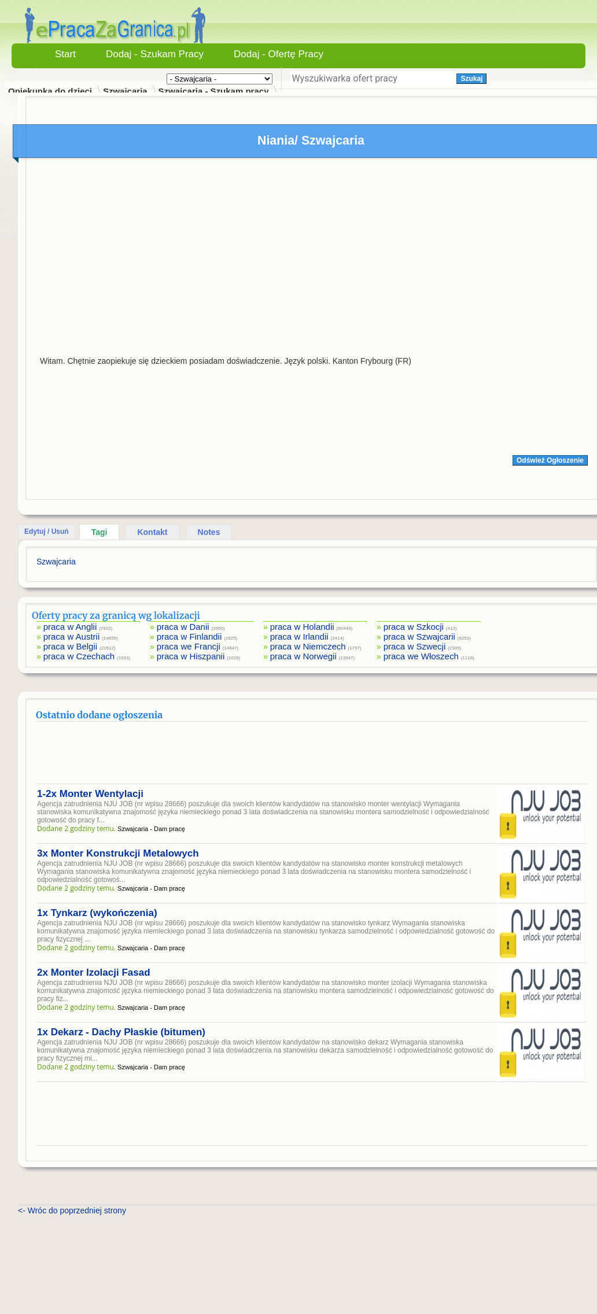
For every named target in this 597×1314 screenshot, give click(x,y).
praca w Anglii (70, 627)
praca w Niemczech (308, 646)
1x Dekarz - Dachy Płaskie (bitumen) (121, 1032)
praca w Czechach (79, 656)
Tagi (99, 532)
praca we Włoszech (421, 656)
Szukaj (471, 79)
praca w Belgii (70, 646)
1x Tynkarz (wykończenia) (97, 912)
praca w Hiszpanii (191, 656)
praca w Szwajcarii (419, 636)
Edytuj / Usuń (46, 531)
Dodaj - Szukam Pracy (155, 54)
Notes (209, 532)
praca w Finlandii (189, 636)
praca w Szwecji (415, 646)
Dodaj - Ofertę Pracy (278, 54)
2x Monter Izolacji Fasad (93, 972)
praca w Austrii (71, 636)
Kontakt (152, 532)
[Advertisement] (312, 254)
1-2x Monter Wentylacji (90, 793)
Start (65, 54)
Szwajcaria (125, 91)
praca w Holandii (302, 627)
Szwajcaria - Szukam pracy (214, 91)
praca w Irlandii (299, 636)
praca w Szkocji (414, 627)
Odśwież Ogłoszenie (550, 460)
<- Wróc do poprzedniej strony (72, 1210)
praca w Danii (183, 627)
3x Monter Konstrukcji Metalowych (118, 853)
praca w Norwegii (303, 656)
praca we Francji (188, 646)
